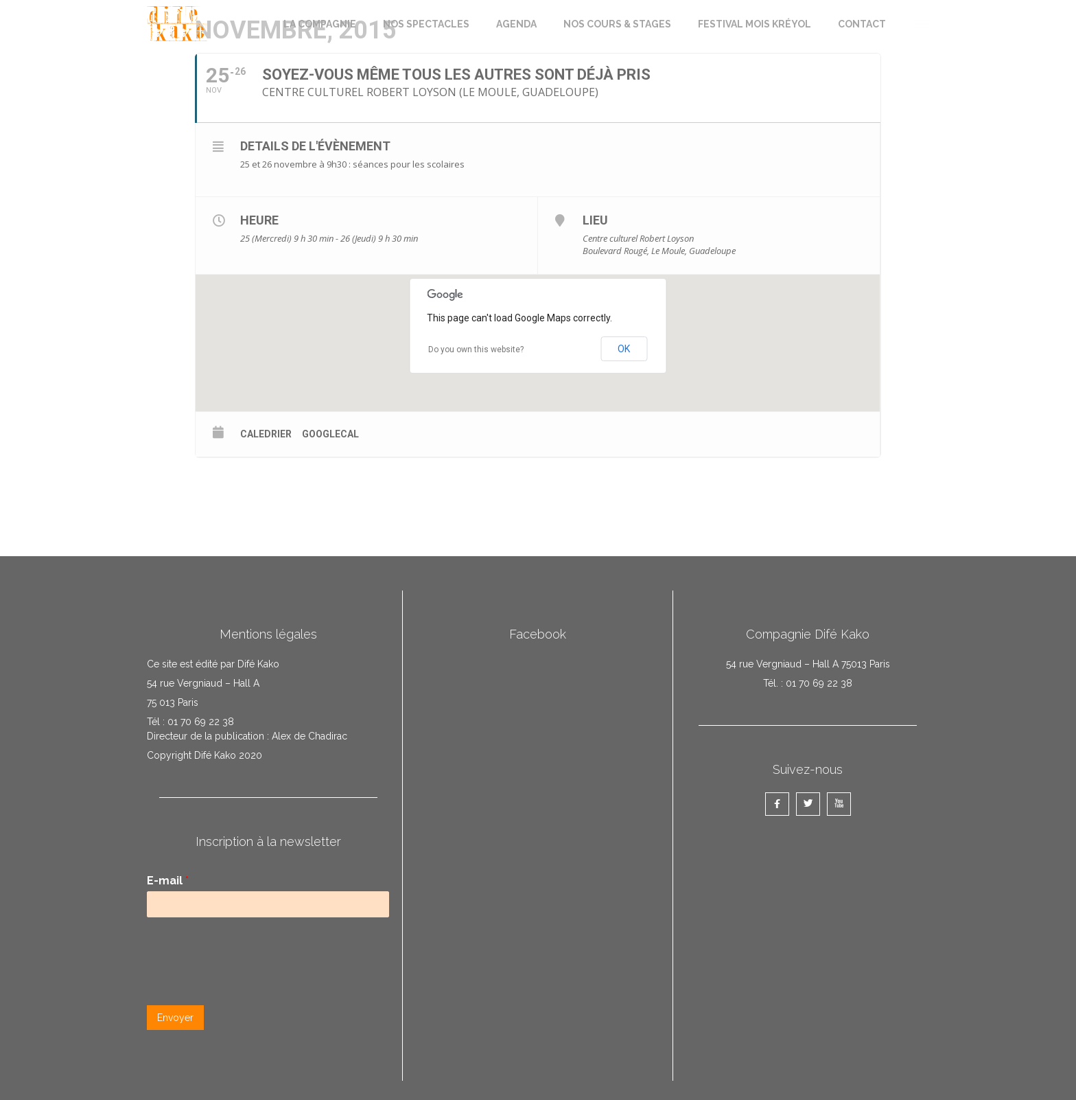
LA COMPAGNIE (319, 24)
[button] (921, 21)
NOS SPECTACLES (426, 24)
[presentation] (251, 982)
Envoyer (175, 1017)
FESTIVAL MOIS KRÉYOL (754, 24)
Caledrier (266, 433)
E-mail (168, 880)
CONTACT (862, 24)
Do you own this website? (476, 349)
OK (624, 348)
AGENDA (516, 24)
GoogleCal (330, 433)
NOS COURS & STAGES (617, 24)
